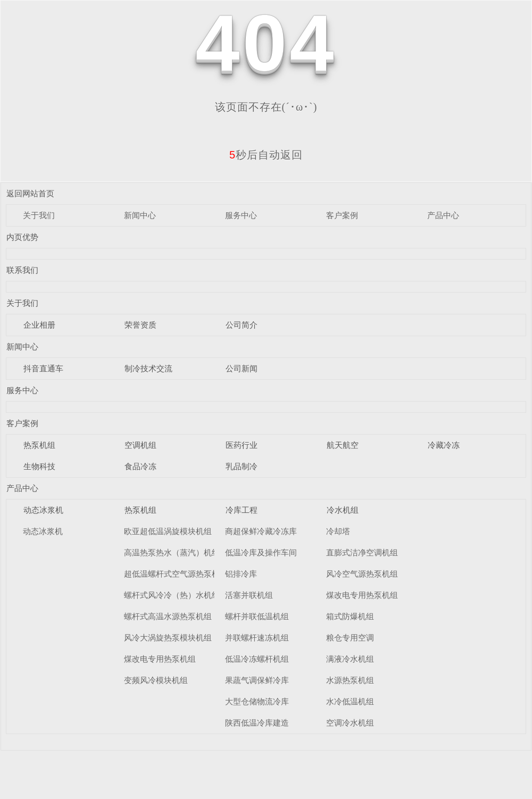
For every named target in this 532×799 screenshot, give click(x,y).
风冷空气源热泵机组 (362, 573)
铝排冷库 (241, 573)
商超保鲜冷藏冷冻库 (261, 531)
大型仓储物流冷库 (257, 701)
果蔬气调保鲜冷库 (257, 680)
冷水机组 (343, 509)
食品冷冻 (140, 466)
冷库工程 (241, 509)
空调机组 (140, 445)
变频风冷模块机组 (156, 680)
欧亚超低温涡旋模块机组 (168, 531)
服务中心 (241, 215)
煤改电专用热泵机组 (160, 658)
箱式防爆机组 (350, 616)
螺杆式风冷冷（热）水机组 (172, 595)
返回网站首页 (30, 193)
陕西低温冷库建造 (257, 722)
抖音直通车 (43, 368)
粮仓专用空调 (350, 637)
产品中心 (443, 215)
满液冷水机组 (350, 658)
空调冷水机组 (350, 722)
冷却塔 (338, 531)
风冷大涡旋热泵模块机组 (168, 637)
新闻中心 (140, 215)
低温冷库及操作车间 (261, 552)
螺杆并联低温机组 (257, 616)
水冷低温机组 (350, 701)
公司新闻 (241, 368)
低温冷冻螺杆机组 (257, 658)
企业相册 (39, 324)
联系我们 (22, 269)
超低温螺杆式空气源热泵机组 (176, 573)
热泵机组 (39, 445)
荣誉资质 (140, 324)
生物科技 (39, 466)
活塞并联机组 (249, 595)
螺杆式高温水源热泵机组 (168, 616)
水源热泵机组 (350, 680)
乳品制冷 (241, 466)
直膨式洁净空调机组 (362, 552)
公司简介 (241, 324)
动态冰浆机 (43, 509)
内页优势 (22, 237)
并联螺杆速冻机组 (257, 637)
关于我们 (39, 215)
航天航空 (343, 445)
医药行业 (241, 445)
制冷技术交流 (148, 368)
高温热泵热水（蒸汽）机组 (172, 552)
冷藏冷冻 (444, 445)
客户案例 (342, 215)
